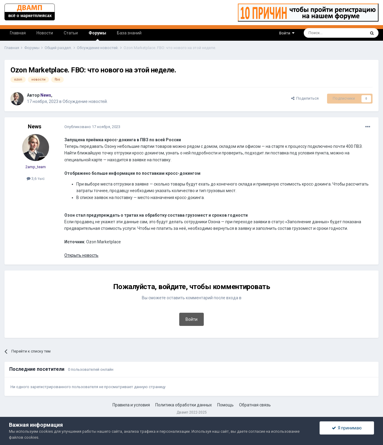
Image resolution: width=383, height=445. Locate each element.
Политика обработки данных (183, 405)
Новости (45, 33)
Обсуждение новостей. (85, 101)
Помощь (225, 405)
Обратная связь (255, 405)
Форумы (97, 36)
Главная (18, 33)
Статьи (71, 33)
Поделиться (305, 98)
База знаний (129, 33)
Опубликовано (92, 126)
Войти (286, 33)
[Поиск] (321, 33)
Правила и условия (131, 405)
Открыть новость (81, 255)
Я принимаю (347, 428)
